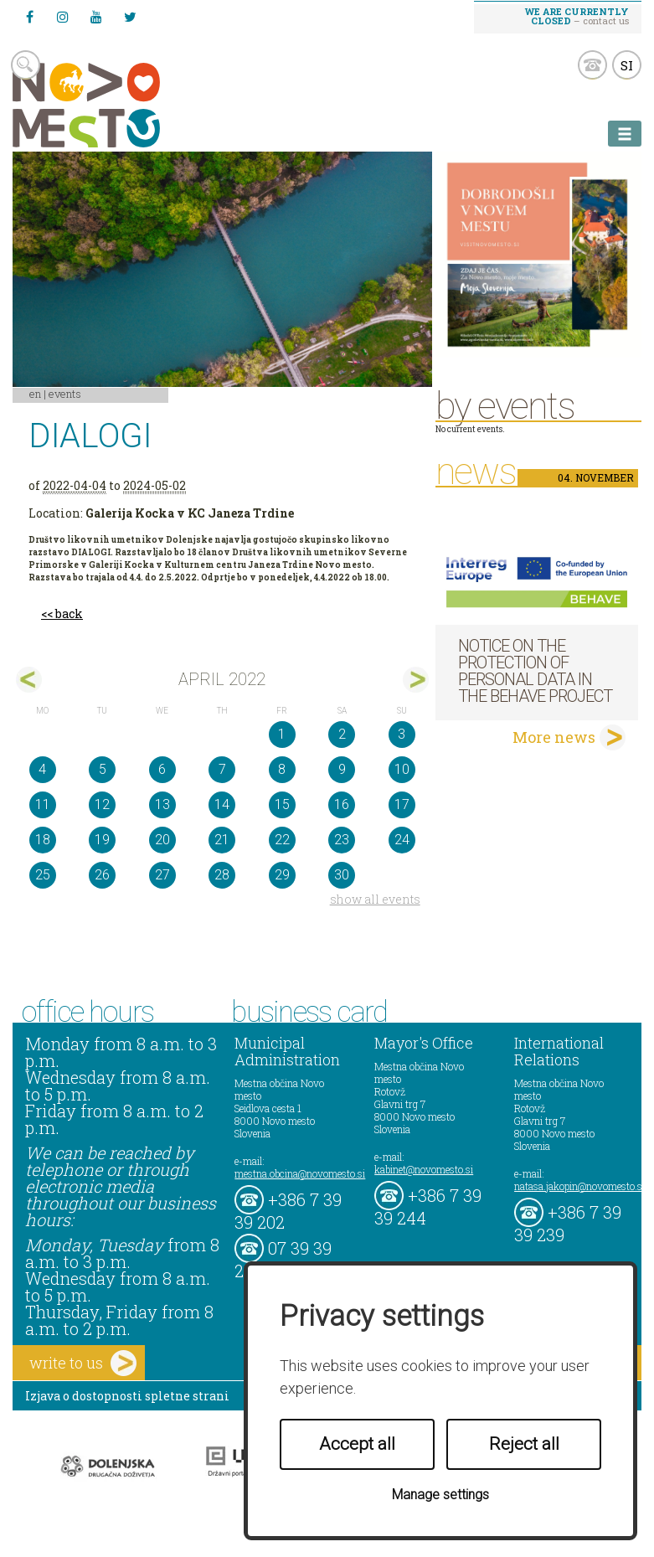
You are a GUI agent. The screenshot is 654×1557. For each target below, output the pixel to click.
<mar (29, 680)
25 (42, 875)
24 (401, 840)
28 (221, 875)
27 (162, 875)
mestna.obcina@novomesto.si (299, 1173)
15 (282, 804)
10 (401, 769)
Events (65, 393)
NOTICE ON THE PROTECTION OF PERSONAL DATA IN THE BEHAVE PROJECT (535, 671)
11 (42, 804)
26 (102, 875)
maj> (416, 680)
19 (102, 840)
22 (282, 840)
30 (341, 875)
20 (162, 840)
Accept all (357, 1444)
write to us (82, 1363)
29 (282, 875)
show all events (375, 899)
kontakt (592, 65)
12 (102, 804)
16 (341, 804)
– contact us (577, 16)
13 (162, 804)
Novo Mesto (126, 105)
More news (553, 737)
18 (42, 840)
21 (221, 840)
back (69, 613)
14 (221, 804)
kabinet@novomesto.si (423, 1169)
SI (627, 65)
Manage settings (440, 1495)
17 (401, 804)
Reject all (524, 1444)
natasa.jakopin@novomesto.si (579, 1186)
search (25, 65)
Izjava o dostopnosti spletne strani (127, 1396)
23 (341, 840)
